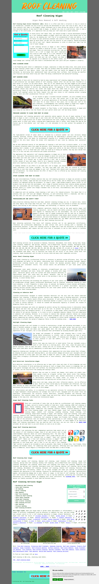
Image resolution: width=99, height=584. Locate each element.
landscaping (62, 521)
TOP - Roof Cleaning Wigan (21, 560)
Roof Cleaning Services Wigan (27, 482)
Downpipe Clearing (56, 546)
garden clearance (53, 519)
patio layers (46, 521)
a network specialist (64, 517)
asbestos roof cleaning (20, 297)
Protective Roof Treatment (39, 546)
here (36, 554)
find (18, 461)
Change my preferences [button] (69, 579)
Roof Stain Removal (67, 548)
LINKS (67, 12)
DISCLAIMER (82, 12)
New (25, 571)
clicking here (70, 476)
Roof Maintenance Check (20, 551)
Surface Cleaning (53, 548)
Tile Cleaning (26, 549)
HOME (63, 12)
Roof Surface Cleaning (40, 549)
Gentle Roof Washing (45, 551)
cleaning (41, 154)
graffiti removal (60, 408)
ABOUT (71, 12)
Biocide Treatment (55, 549)
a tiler (31, 521)
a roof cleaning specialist (41, 514)
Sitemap (14, 571)
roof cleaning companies (38, 249)
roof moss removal (50, 410)
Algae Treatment (25, 548)
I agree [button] (55, 579)
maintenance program (79, 33)
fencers (68, 522)
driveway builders (41, 516)
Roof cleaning (17, 243)
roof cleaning (36, 46)
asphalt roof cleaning (45, 412)
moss (78, 70)
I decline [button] (60, 579)
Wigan (76, 248)
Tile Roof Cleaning (23, 546)
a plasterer (37, 519)
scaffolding (21, 519)
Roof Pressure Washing (39, 548)
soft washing (58, 413)
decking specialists (42, 517)
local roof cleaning (69, 410)
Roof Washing (33, 551)
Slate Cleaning (80, 549)
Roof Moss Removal (68, 549)
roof (50, 179)
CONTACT (76, 12)
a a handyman (38, 522)
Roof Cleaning (20, 571)
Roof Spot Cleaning (69, 546)
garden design (60, 516)
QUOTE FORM (82, 422)
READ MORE (73, 319)
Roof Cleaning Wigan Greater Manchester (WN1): (28, 24)
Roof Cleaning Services (60, 551)
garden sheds (54, 522)
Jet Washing (17, 549)
